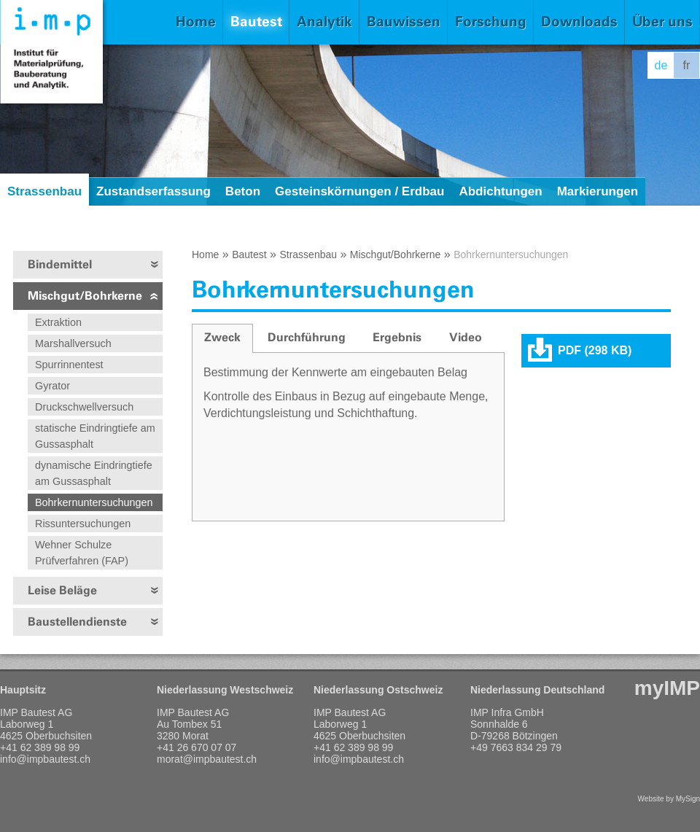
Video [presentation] (465, 337)
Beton (242, 191)
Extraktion (58, 322)
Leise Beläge (62, 590)
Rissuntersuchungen (83, 523)
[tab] (222, 338)
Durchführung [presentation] (307, 337)
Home (196, 21)
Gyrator (52, 386)
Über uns (662, 21)
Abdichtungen (500, 191)
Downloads (579, 21)
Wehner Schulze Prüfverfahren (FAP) (81, 553)
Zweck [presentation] (222, 337)
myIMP (667, 688)
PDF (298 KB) (594, 350)
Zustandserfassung (153, 191)
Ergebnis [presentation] (397, 337)
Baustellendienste (77, 622)
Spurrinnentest (69, 364)
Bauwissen (403, 21)
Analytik (324, 21)
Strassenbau (44, 191)
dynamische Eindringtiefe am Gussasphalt (93, 473)
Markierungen (597, 191)
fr (687, 65)
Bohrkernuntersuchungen (94, 502)
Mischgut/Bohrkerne (85, 296)
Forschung (490, 21)
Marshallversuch (73, 343)
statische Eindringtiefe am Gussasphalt (95, 436)
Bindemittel (60, 264)
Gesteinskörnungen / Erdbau (359, 191)
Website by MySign (669, 799)
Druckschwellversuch (84, 407)
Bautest (256, 21)
